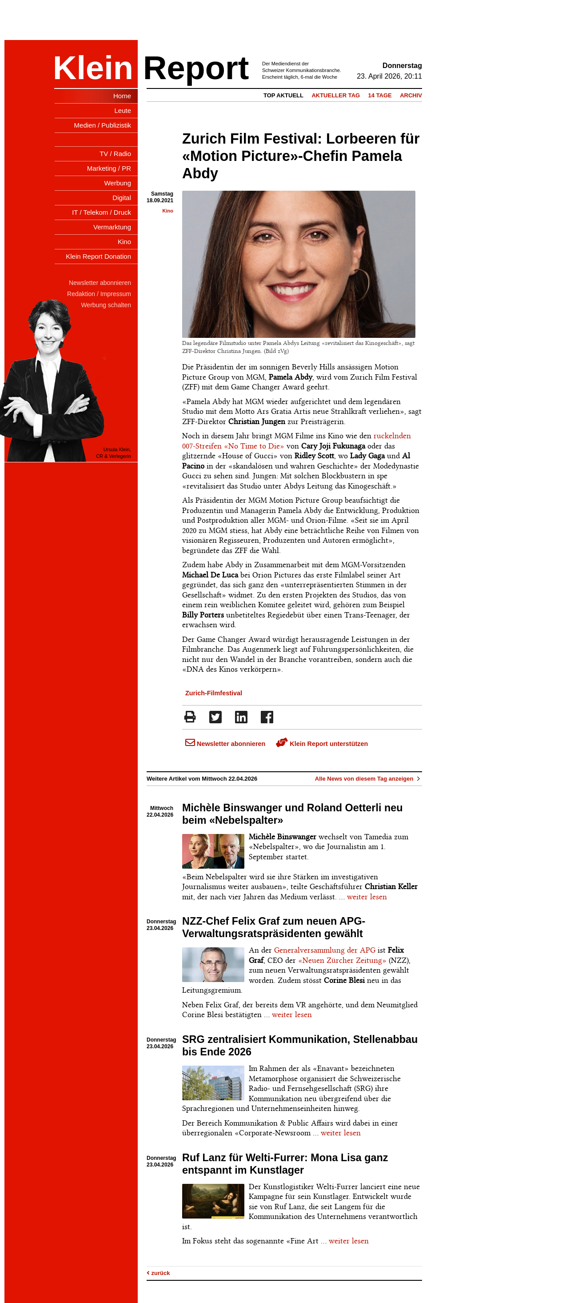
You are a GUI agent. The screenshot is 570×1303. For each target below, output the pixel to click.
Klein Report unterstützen (322, 743)
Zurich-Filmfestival (213, 693)
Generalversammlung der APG (324, 950)
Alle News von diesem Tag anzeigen (368, 778)
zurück (158, 1273)
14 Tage (380, 95)
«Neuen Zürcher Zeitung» (342, 960)
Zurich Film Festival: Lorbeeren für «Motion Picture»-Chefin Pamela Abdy (301, 156)
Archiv (411, 95)
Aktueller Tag (335, 95)
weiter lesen (367, 896)
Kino (168, 210)
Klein (93, 67)
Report (196, 67)
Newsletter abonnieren (225, 743)
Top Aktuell (283, 95)
